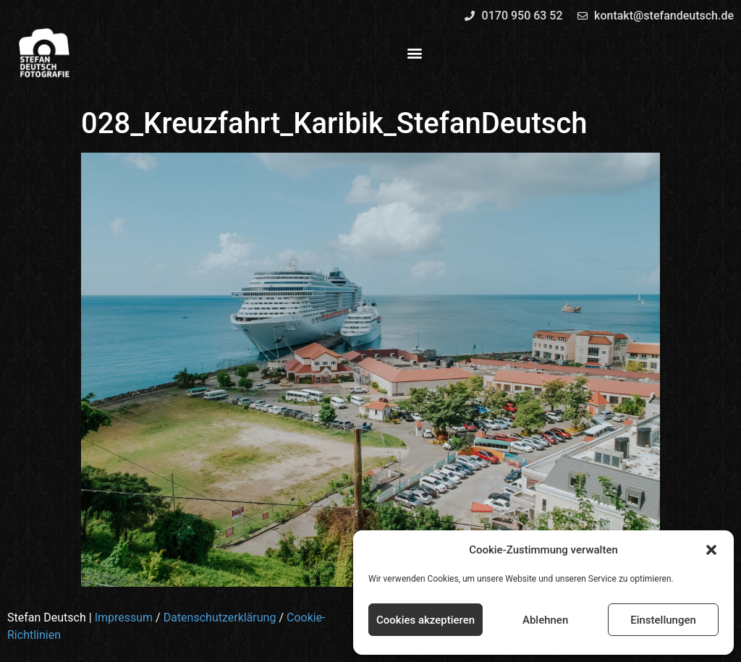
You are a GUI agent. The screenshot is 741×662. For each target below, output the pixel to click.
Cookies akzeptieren (425, 620)
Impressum (124, 617)
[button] (711, 550)
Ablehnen (545, 620)
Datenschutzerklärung (220, 617)
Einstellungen (663, 620)
